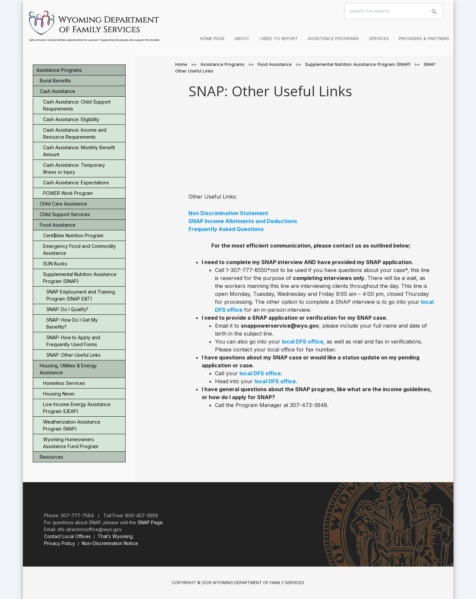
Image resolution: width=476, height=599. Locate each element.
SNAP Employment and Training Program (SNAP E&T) (80, 295)
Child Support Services (65, 214)
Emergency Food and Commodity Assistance (79, 249)
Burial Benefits (55, 80)
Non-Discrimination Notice (110, 543)
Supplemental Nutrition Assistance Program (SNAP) (80, 277)
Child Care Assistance (63, 204)
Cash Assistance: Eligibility (71, 119)
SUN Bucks (55, 263)
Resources (51, 457)
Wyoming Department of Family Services (94, 26)
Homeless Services (64, 383)
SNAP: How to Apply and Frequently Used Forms (73, 341)
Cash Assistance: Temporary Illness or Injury (74, 168)
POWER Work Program (68, 193)
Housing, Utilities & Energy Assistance (68, 369)
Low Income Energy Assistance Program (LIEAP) (77, 407)
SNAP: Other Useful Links (73, 355)
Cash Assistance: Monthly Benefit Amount (79, 151)
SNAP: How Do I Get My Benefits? (72, 323)
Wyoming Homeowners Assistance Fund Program (70, 443)
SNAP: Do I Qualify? (67, 309)
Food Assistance (58, 225)
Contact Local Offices (67, 536)
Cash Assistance (57, 91)
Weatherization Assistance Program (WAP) (71, 425)
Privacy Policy (59, 543)
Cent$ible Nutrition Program (73, 235)
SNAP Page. (150, 522)
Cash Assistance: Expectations (76, 182)
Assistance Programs (59, 70)
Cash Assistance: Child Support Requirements (77, 105)
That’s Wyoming (115, 536)
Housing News (59, 393)
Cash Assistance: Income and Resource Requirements (74, 133)
